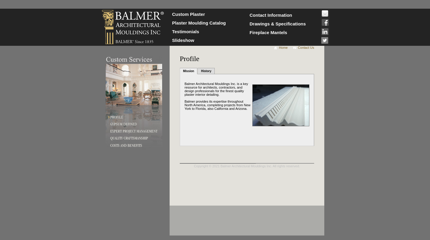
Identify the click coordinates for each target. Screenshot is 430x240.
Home (283, 47)
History (206, 71)
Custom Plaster (188, 14)
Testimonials (185, 31)
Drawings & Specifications (278, 23)
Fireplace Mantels (268, 32)
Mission (188, 71)
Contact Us (306, 47)
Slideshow (183, 40)
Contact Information (271, 15)
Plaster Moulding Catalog (199, 22)
